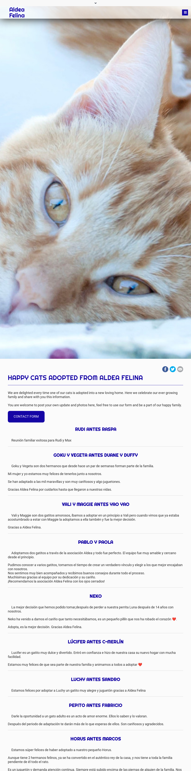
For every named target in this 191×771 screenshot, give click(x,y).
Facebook (165, 369)
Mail (180, 369)
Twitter (173, 369)
